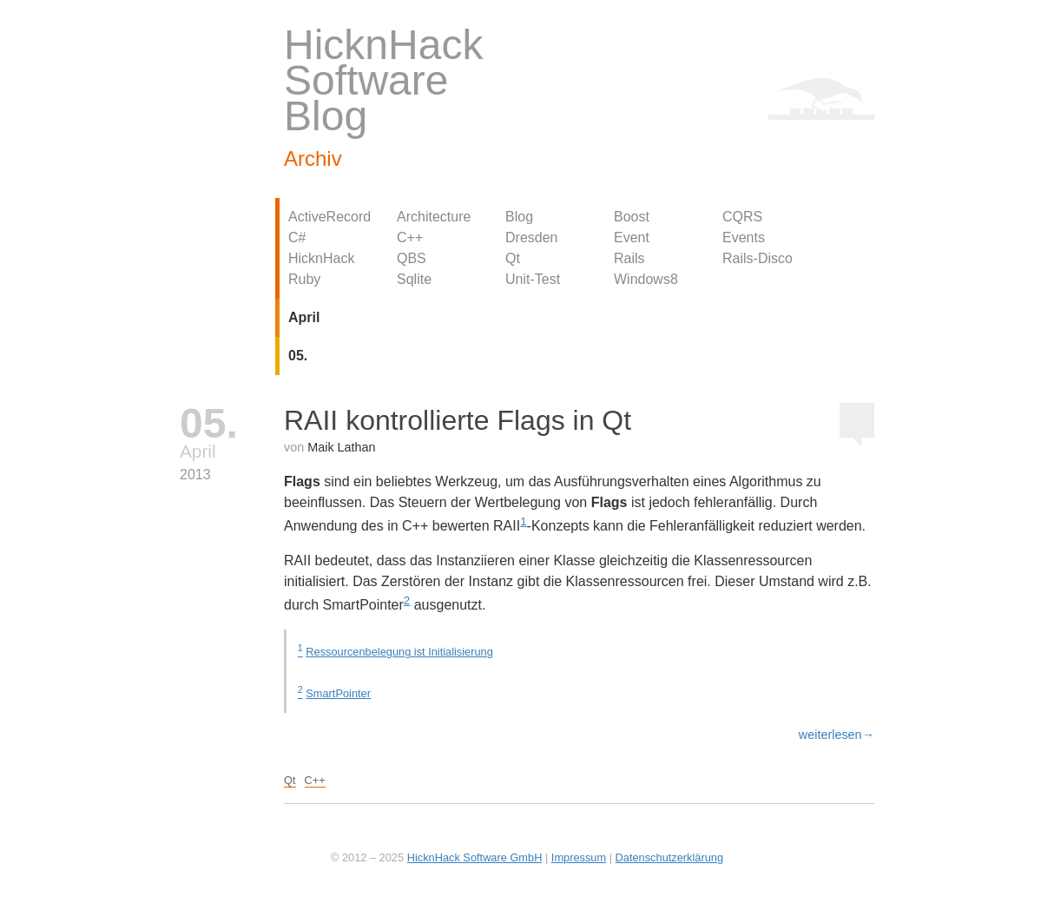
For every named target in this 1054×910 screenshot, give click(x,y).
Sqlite (414, 279)
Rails (629, 258)
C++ (410, 237)
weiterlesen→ (836, 735)
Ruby (304, 279)
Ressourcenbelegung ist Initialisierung (399, 651)
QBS (411, 258)
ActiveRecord (329, 216)
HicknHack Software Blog (383, 80)
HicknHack (321, 258)
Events (743, 237)
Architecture (434, 216)
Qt (512, 258)
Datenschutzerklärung (669, 857)
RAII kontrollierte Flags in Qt (457, 420)
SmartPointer (338, 693)
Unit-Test (532, 279)
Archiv (313, 158)
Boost (631, 216)
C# (297, 237)
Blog (519, 216)
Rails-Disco (757, 258)
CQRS (742, 216)
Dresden (531, 237)
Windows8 (646, 279)
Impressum (578, 857)
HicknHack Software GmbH (475, 857)
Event (631, 237)
